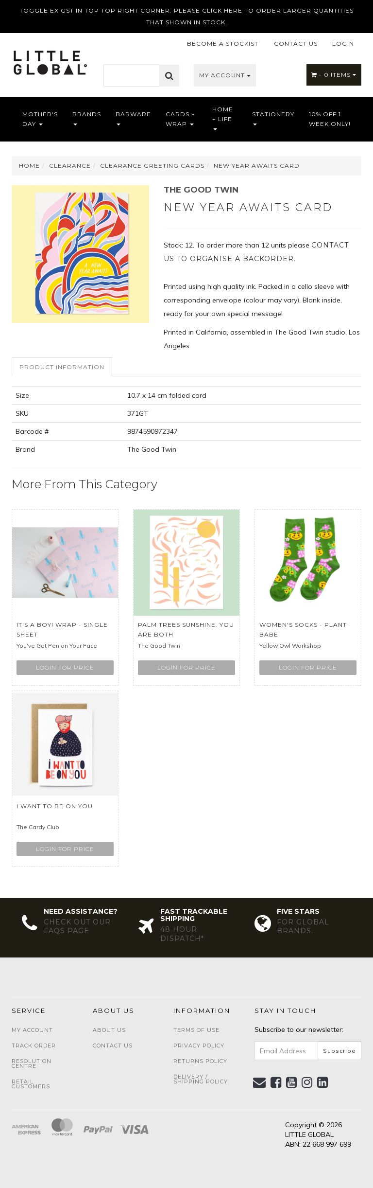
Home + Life (222, 118)
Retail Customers (31, 1084)
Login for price (65, 667)
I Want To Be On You (55, 806)
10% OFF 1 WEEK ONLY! (330, 118)
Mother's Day (40, 118)
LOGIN (343, 43)
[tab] (62, 366)
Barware (133, 117)
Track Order (34, 1045)
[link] (276, 1082)
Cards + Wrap (180, 118)
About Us (109, 1030)
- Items (333, 74)
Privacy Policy (198, 1045)
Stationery (273, 117)
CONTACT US (296, 43)
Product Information (61, 367)
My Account (225, 75)
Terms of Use (196, 1030)
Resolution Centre (31, 1063)
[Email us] (259, 1082)
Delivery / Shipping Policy (200, 1079)
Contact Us (113, 1045)
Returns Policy (200, 1061)
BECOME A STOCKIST (222, 43)
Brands (86, 117)
